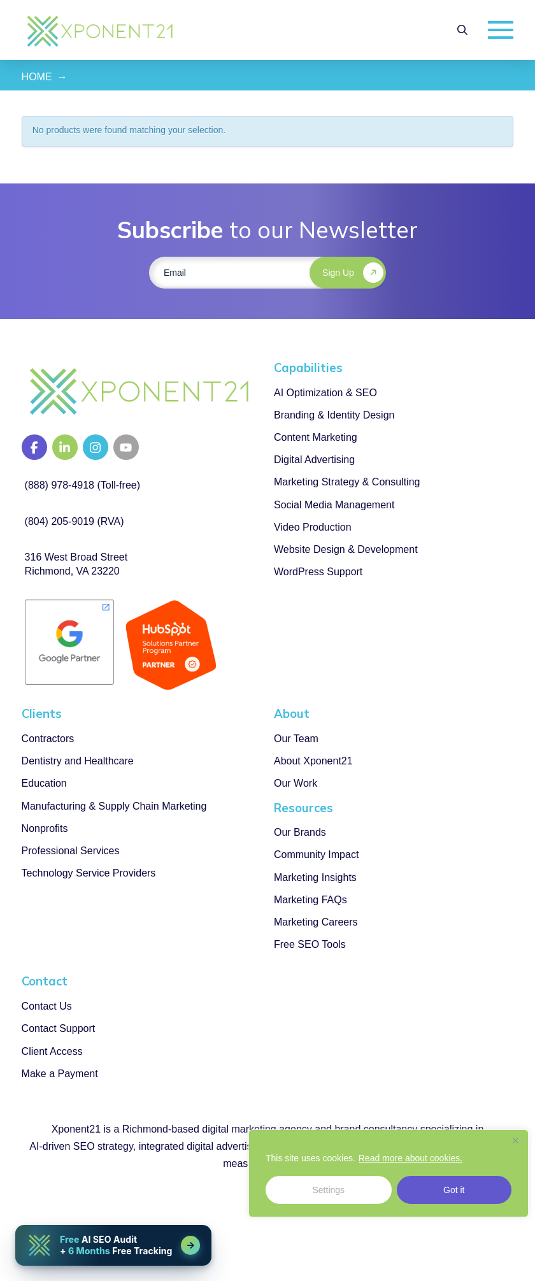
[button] (462, 30)
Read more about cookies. (410, 1158)
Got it (453, 1190)
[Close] (515, 1140)
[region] (388, 1173)
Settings (328, 1190)
